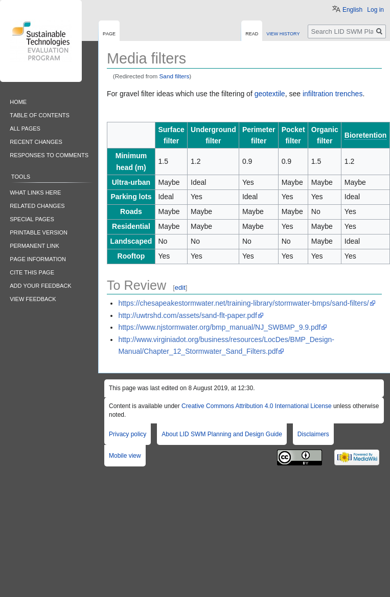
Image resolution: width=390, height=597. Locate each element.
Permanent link (34, 245)
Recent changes (36, 141)
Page (109, 33)
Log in (375, 9)
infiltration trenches (333, 94)
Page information (38, 258)
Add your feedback (40, 285)
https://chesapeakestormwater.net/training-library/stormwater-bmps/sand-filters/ (243, 303)
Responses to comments (49, 154)
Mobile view (125, 455)
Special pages (32, 218)
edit (180, 287)
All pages (25, 127)
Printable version (38, 231)
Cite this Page (32, 271)
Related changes (37, 205)
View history (283, 33)
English (352, 9)
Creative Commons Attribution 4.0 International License (256, 406)
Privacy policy (127, 434)
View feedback (33, 298)
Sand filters (174, 76)
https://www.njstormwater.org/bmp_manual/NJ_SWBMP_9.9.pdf (219, 327)
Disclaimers (313, 434)
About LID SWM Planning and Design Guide (222, 434)
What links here (35, 191)
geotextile (270, 94)
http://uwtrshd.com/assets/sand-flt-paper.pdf (187, 315)
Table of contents (40, 114)
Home (18, 101)
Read (251, 33)
